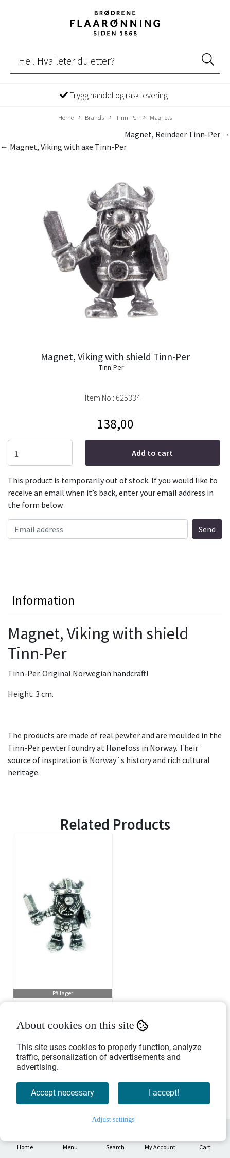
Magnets (157, 117)
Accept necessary (62, 1093)
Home (66, 117)
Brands (91, 117)
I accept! (164, 1093)
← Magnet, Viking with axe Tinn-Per (63, 146)
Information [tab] (43, 600)
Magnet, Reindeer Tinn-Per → (177, 134)
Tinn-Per (123, 117)
